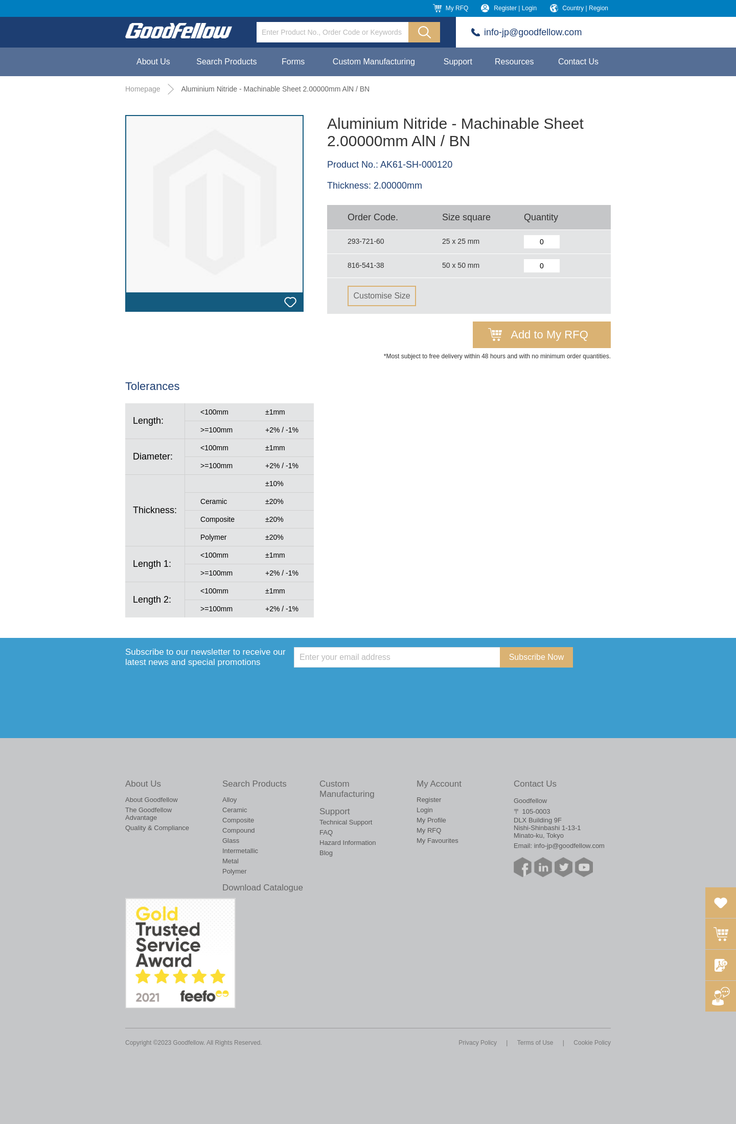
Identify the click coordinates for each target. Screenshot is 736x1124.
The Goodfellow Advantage (148, 813)
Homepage (142, 89)
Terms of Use (535, 1042)
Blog (326, 853)
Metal (230, 861)
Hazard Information (347, 842)
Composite (238, 820)
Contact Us (578, 61)
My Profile (431, 820)
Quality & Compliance (157, 828)
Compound (238, 830)
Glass (230, 840)
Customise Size (381, 295)
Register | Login (515, 8)
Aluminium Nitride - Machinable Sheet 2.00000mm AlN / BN (275, 89)
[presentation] (371, 687)
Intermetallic (240, 851)
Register (429, 800)
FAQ (326, 832)
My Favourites (437, 840)
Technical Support (345, 822)
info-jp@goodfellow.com (533, 32)
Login (425, 810)
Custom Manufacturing (374, 61)
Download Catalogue (262, 887)
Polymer (234, 871)
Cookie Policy (592, 1042)
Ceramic (234, 810)
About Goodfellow (151, 800)
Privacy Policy (477, 1042)
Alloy (229, 800)
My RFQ (457, 8)
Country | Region (585, 8)
